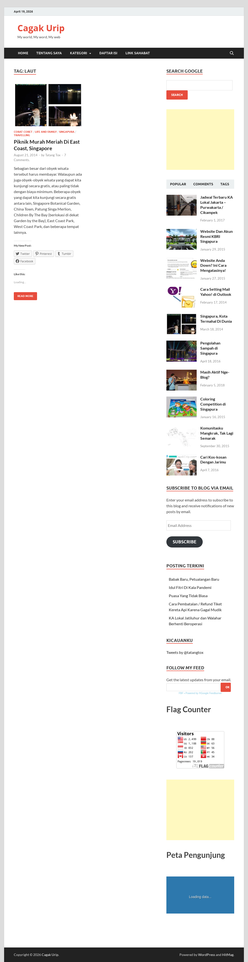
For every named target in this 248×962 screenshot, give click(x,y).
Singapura (66, 131)
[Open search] (231, 53)
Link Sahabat (137, 53)
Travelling (22, 135)
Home (23, 53)
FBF (181, 693)
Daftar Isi (108, 53)
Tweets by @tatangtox (184, 652)
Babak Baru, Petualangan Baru (194, 579)
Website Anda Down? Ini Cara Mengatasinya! (213, 265)
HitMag (227, 955)
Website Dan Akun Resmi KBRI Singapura (216, 236)
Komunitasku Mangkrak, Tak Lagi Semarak (216, 433)
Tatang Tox (53, 155)
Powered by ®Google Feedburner (204, 693)
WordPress (206, 955)
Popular (178, 184)
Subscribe (184, 541)
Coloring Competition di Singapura (213, 404)
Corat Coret (23, 131)
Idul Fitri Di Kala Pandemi (190, 587)
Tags (224, 184)
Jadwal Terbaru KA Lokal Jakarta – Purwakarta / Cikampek (216, 204)
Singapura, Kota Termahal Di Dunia (216, 318)
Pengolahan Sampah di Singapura (210, 348)
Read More (23, 295)
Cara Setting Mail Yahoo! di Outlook (215, 292)
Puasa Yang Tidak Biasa (188, 595)
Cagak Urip (41, 28)
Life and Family (46, 131)
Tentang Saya (49, 53)
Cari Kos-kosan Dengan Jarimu (213, 459)
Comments (203, 184)
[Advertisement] (200, 139)
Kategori (78, 53)
